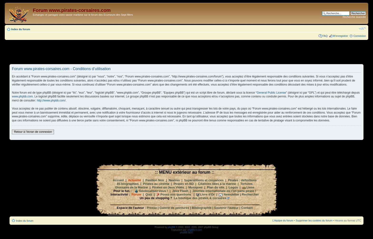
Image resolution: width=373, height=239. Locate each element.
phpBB (171, 227)
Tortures (246, 184)
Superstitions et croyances (204, 180)
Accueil (118, 180)
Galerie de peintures (174, 208)
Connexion (359, 35)
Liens (250, 187)
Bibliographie (201, 208)
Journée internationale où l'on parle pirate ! (224, 191)
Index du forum (20, 29)
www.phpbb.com (22, 96)
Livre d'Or (207, 194)
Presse (152, 208)
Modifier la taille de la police (362, 28)
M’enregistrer (340, 35)
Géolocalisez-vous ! (153, 191)
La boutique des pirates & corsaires (200, 198)
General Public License (271, 92)
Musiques (195, 187)
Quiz (149, 194)
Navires (174, 180)
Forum (136, 194)
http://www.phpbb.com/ (51, 100)
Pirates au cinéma (156, 184)
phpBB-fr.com (195, 230)
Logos (233, 187)
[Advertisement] (186, 51)
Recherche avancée (354, 16)
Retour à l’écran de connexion (33, 132)
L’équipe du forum (282, 220)
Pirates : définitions (242, 180)
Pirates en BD (184, 184)
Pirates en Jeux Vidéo (168, 187)
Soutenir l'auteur (226, 208)
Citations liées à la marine (217, 184)
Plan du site (215, 187)
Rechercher (250, 194)
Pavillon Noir (154, 180)
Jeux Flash (180, 191)
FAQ (325, 35)
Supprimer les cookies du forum (314, 220)
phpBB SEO (186, 232)
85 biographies (128, 184)
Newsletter (231, 194)
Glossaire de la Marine (131, 187)
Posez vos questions (175, 194)
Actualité (134, 180)
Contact (247, 208)
